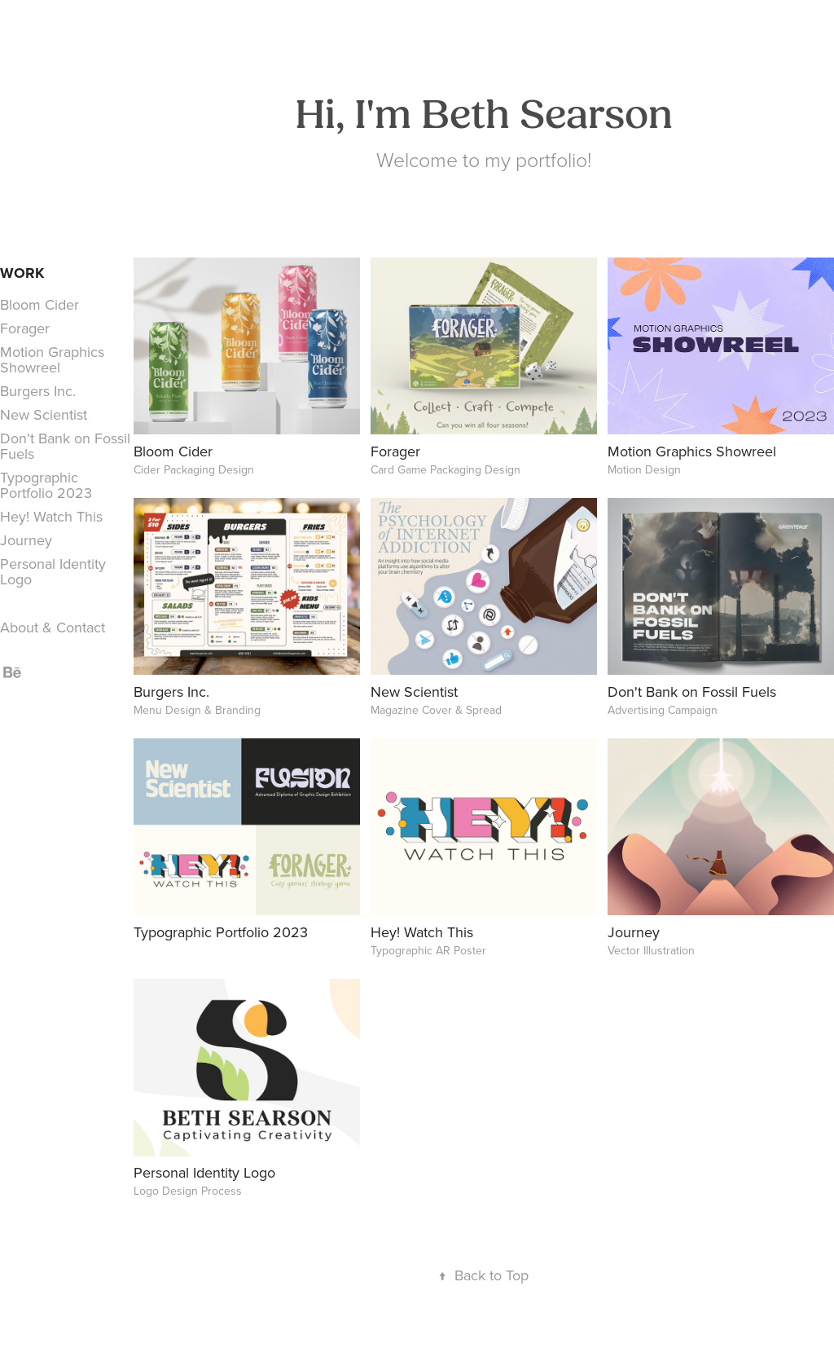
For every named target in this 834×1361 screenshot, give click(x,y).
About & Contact (52, 627)
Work (22, 273)
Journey (26, 540)
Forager (25, 328)
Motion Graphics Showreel (52, 359)
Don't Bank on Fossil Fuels (65, 446)
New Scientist (43, 414)
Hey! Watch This (51, 516)
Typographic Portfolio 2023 (46, 485)
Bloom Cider (39, 304)
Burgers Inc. (38, 391)
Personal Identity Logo (53, 571)
